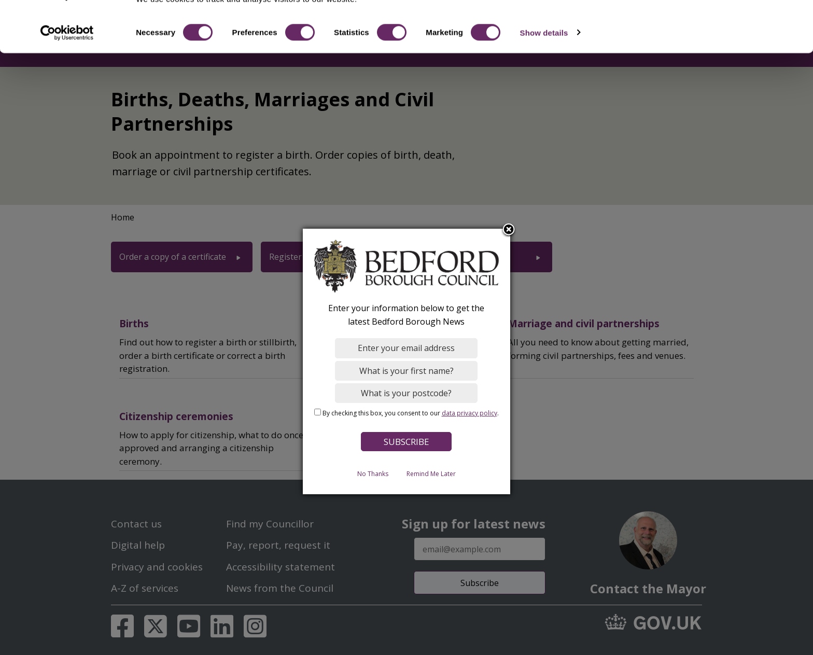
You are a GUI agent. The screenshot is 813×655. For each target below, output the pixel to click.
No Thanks (372, 473)
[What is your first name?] (406, 371)
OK (727, 25)
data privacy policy (469, 413)
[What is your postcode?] (406, 393)
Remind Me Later (431, 473)
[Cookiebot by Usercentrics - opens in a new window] (67, 71)
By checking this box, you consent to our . (411, 413)
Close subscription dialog (509, 230)
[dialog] (406, 361)
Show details (544, 71)
